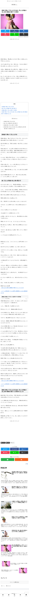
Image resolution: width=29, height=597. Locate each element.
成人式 (13, 442)
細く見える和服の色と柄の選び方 (9, 108)
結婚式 (8, 442)
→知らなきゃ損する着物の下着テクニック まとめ (12, 287)
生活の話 (3, 442)
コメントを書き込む (14, 582)
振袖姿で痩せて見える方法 (7, 106)
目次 (13, 118)
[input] (14, 298)
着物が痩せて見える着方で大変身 (9, 110)
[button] (26, 298)
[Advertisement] (14, 48)
